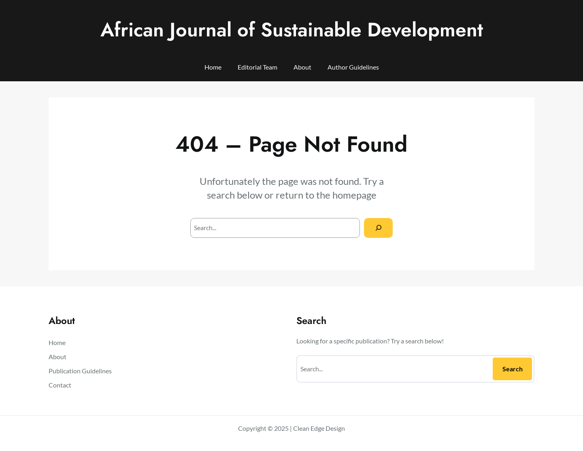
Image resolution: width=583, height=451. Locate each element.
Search (512, 369)
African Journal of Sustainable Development (291, 30)
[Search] (378, 228)
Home (212, 67)
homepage (354, 195)
